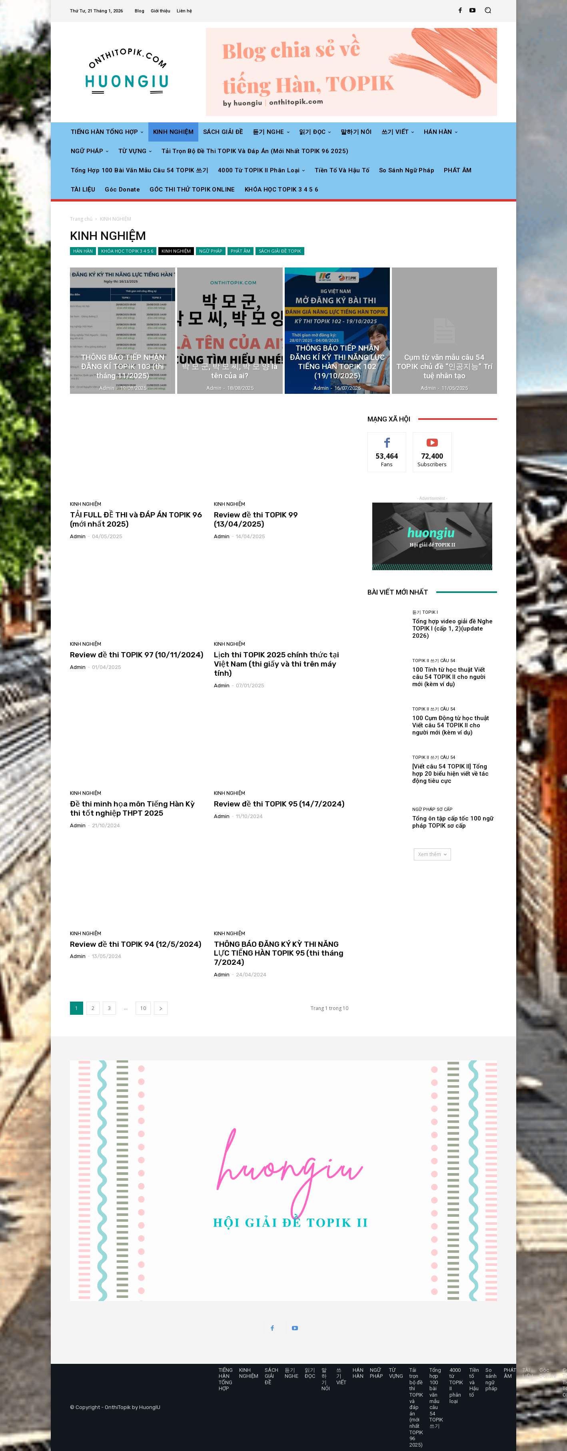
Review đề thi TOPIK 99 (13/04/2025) (256, 519)
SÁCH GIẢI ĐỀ (271, 1376)
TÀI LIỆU (528, 1373)
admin (78, 536)
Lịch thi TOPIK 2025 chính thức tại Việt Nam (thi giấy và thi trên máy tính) (276, 664)
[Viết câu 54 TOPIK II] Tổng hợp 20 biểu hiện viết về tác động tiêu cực (450, 773)
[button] (487, 11)
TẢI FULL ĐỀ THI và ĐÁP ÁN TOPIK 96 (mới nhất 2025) (136, 519)
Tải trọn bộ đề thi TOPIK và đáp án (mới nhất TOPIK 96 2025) (416, 1407)
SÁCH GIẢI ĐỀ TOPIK (280, 251)
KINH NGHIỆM (176, 251)
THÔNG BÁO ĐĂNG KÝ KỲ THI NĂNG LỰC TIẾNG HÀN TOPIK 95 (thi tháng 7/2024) (278, 953)
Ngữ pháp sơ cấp (432, 809)
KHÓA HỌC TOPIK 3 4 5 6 (127, 251)
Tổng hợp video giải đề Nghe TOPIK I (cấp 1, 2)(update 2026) (452, 628)
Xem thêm (432, 854)
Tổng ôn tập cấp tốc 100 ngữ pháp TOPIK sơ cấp (452, 822)
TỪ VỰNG (396, 1373)
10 (143, 1008)
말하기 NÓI (325, 1379)
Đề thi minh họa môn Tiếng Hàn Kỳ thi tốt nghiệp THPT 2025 (132, 808)
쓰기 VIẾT (341, 1376)
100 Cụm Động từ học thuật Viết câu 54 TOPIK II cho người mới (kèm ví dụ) (450, 725)
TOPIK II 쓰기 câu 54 (433, 661)
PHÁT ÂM (241, 251)
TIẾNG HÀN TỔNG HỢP (226, 1379)
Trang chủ (81, 219)
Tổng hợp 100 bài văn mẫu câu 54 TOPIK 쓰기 (436, 1398)
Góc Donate (547, 1373)
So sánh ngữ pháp (491, 1379)
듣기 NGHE (291, 1373)
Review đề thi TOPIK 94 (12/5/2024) (136, 944)
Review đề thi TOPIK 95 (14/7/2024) (279, 803)
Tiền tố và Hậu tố (474, 1382)
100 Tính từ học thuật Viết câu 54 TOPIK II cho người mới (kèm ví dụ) (448, 677)
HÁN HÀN (83, 251)
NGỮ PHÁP (211, 251)
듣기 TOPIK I (425, 612)
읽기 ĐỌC (310, 1373)
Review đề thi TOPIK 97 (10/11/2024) (137, 654)
